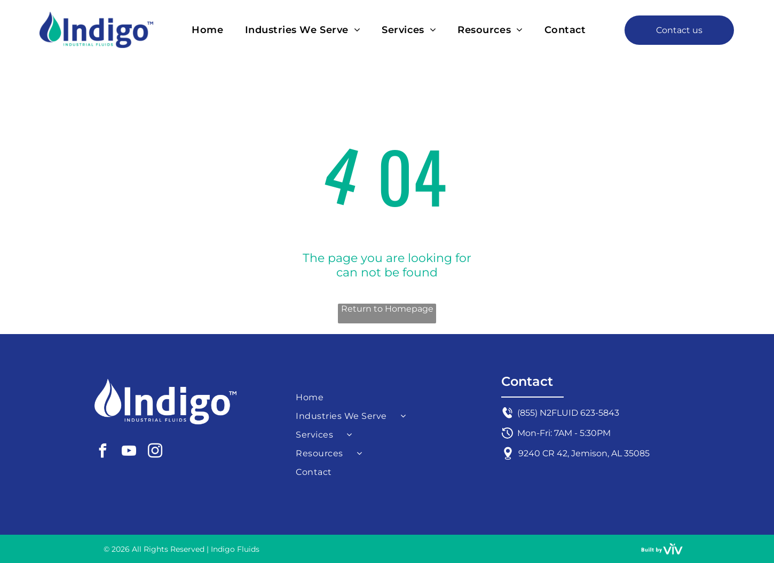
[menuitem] (207, 29)
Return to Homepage (387, 309)
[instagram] (155, 452)
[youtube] (128, 452)
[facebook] (102, 452)
